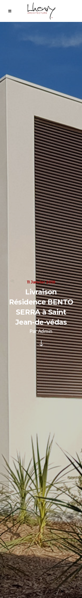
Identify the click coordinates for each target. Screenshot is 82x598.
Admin (45, 331)
